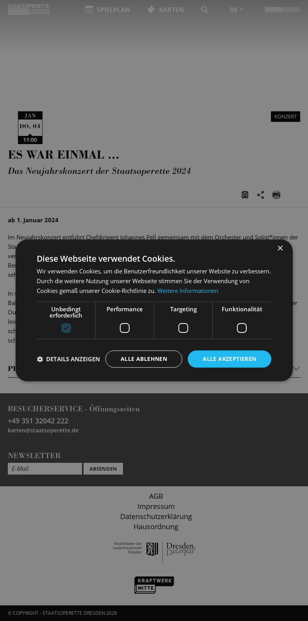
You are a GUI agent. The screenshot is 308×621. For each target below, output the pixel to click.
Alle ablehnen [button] (144, 358)
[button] (68, 358)
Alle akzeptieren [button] (229, 358)
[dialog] (154, 310)
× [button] (280, 249)
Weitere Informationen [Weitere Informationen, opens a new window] (187, 290)
